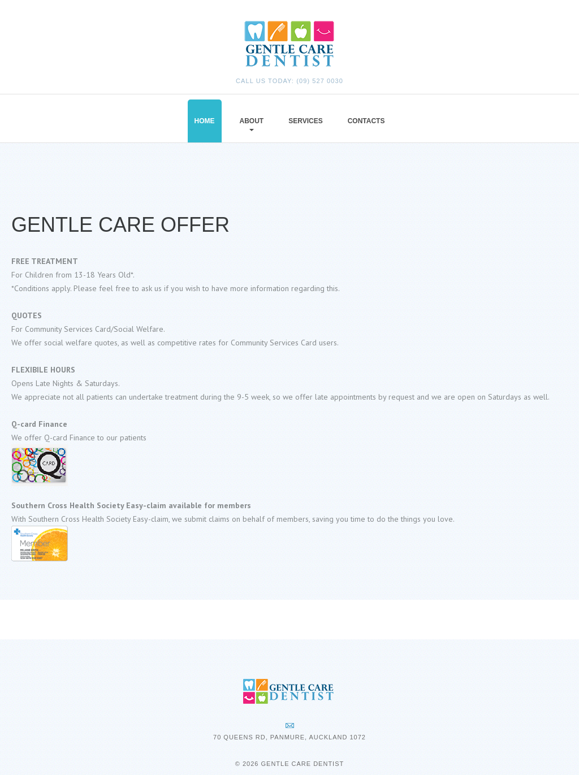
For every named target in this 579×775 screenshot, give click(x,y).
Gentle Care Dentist (302, 763)
